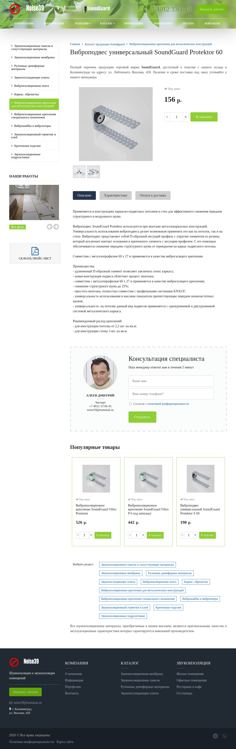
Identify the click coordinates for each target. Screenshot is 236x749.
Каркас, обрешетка (26, 94)
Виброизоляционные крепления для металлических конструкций (33, 104)
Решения (82, 23)
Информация (54, 23)
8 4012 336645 (171, 9)
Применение (133, 23)
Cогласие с (161, 403)
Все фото (17, 227)
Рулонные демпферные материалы (27, 67)
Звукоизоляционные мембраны (34, 57)
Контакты (212, 23)
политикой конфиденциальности (168, 404)
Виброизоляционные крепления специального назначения (33, 115)
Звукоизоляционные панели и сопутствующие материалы (32, 47)
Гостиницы (184, 693)
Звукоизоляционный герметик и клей (33, 136)
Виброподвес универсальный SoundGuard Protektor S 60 (200, 509)
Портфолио (162, 23)
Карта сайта (65, 742)
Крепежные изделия (27, 146)
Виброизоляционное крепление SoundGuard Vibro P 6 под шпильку (148, 509)
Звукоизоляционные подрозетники (25, 156)
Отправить (142, 417)
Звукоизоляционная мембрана (142, 674)
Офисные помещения (192, 680)
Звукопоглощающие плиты (31, 77)
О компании (24, 23)
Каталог (106, 23)
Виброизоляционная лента (31, 86)
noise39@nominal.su (100, 410)
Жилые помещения (190, 674)
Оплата (188, 23)
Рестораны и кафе (189, 686)
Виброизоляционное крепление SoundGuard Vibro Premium (96, 509)
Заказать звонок (25, 692)
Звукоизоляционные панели (140, 680)
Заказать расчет (211, 9)
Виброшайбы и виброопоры (32, 126)
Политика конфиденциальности (31, 742)
